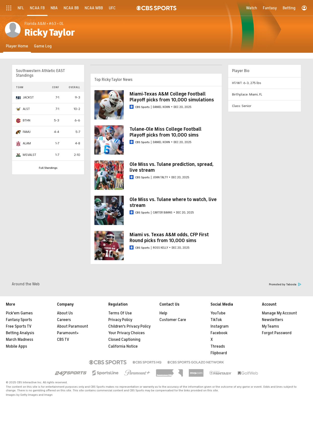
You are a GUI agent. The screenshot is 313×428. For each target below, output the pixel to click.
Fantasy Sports (19, 319)
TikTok (216, 319)
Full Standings (48, 168)
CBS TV (63, 339)
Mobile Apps (16, 346)
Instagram (220, 326)
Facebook (219, 333)
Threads (218, 346)
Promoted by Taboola (285, 284)
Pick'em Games (19, 313)
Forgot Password (276, 333)
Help (163, 313)
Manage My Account (279, 313)
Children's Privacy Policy (129, 326)
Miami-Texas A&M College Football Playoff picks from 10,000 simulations (172, 97)
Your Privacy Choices (126, 333)
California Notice (123, 346)
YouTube (218, 313)
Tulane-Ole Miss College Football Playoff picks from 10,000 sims (165, 132)
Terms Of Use (120, 313)
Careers (64, 319)
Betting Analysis (20, 333)
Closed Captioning (124, 339)
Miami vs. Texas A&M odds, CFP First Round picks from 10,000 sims (169, 237)
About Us (65, 313)
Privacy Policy (120, 319)
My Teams (270, 326)
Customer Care (172, 319)
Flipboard (219, 353)
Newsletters (272, 319)
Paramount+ (68, 333)
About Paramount (72, 326)
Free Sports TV (19, 326)
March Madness (19, 339)
